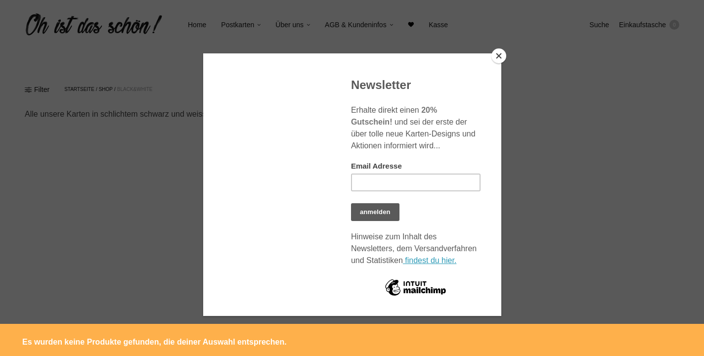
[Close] (498, 55)
